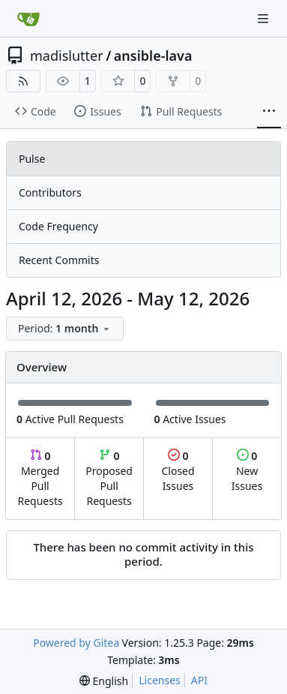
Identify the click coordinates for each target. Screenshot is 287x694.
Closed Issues (177, 471)
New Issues (247, 471)
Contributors (50, 192)
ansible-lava (153, 55)
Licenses (160, 680)
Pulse (32, 159)
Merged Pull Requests (39, 478)
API (199, 680)
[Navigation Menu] (265, 18)
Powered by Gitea (76, 642)
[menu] (65, 329)
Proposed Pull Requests (109, 478)
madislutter (66, 55)
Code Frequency (58, 226)
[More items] (269, 111)
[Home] (28, 18)
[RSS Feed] (23, 81)
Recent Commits (59, 260)
